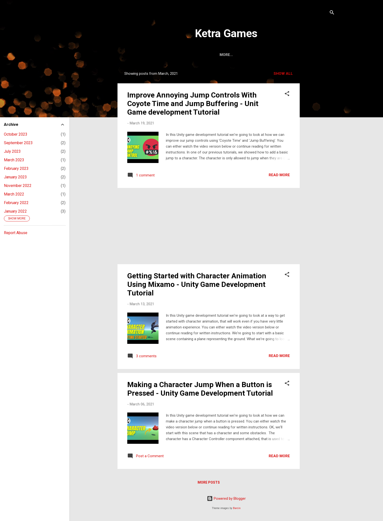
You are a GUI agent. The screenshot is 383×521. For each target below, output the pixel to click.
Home (212, 55)
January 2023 (15, 177)
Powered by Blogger (226, 498)
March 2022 (14, 194)
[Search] (332, 13)
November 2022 (18, 185)
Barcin (237, 508)
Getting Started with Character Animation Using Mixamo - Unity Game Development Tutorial (196, 284)
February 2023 (16, 168)
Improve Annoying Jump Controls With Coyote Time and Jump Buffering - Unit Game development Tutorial (192, 103)
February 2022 (16, 202)
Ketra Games (226, 33)
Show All (283, 73)
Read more (279, 175)
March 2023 (14, 160)
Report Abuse (15, 232)
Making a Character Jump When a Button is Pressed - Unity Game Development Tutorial (200, 388)
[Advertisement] (319, 141)
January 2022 (15, 211)
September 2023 (18, 143)
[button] (287, 94)
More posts (209, 482)
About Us (236, 55)
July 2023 (12, 151)
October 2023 (15, 134)
